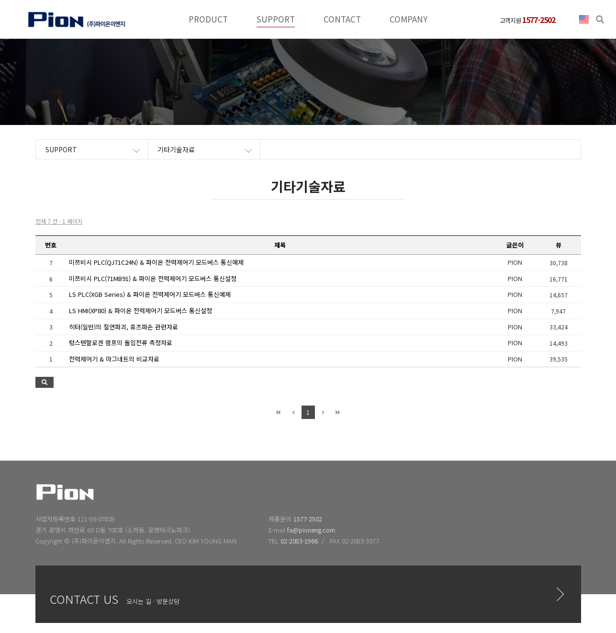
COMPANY (408, 19)
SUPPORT (276, 19)
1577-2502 (307, 518)
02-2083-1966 (299, 540)
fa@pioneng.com (311, 529)
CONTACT (342, 19)
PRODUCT (208, 19)
